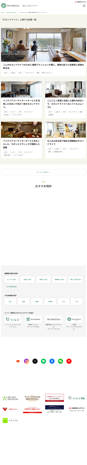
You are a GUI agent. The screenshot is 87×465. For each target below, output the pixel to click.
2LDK (5, 73)
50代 (20, 112)
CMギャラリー (5, 445)
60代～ (21, 73)
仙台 (10, 301)
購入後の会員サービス (41, 438)
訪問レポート (57, 445)
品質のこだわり (24, 435)
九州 (63, 301)
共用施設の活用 (58, 152)
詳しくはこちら (43, 381)
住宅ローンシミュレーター (61, 451)
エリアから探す (11, 279)
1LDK (49, 112)
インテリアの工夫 (16, 115)
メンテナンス (38, 445)
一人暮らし (57, 112)
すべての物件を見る (11, 286)
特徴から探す (43, 279)
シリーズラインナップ (7, 438)
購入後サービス (40, 435)
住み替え (6, 115)
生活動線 (50, 115)
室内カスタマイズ (46, 73)
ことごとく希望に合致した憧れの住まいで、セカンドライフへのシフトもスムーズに (65, 103)
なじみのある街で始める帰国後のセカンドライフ (65, 142)
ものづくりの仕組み (24, 442)
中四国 (50, 301)
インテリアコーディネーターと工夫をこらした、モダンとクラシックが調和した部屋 (21, 144)
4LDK (5, 112)
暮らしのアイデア (58, 438)
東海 (23, 301)
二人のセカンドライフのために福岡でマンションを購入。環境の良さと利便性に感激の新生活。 (43, 66)
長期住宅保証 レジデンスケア (43, 442)
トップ (2, 12)
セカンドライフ (29, 73)
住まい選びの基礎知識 (60, 442)
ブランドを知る (6, 435)
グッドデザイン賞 (24, 445)
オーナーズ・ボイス (11, 12)
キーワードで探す (42, 172)
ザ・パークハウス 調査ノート (62, 448)
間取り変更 (7, 155)
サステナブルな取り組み (26, 448)
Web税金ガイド (58, 454)
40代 (64, 112)
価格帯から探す (59, 279)
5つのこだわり (23, 438)
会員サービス (76, 440)
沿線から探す (27, 279)
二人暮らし (13, 73)
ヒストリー (4, 448)
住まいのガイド (59, 435)
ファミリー (13, 112)
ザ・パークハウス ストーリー (9, 442)
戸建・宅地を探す (75, 279)
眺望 (38, 73)
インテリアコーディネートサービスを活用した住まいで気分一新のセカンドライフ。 (21, 103)
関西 (37, 301)
